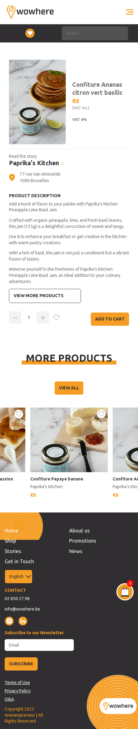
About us (79, 530)
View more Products (39, 295)
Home (12, 530)
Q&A (9, 699)
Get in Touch (19, 561)
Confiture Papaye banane (56, 478)
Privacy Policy (18, 690)
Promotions (82, 541)
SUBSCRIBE (21, 663)
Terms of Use (17, 682)
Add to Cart (110, 319)
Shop (10, 541)
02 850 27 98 (17, 598)
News (75, 551)
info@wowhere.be (22, 609)
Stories (13, 551)
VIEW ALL (69, 387)
